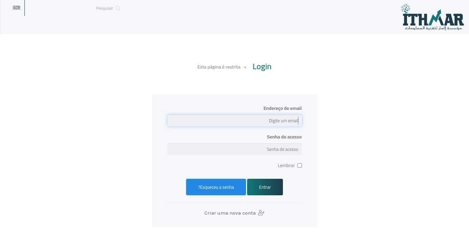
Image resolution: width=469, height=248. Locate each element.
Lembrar (290, 165)
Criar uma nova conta (234, 213)
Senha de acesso (284, 136)
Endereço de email (283, 108)
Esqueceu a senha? (216, 187)
